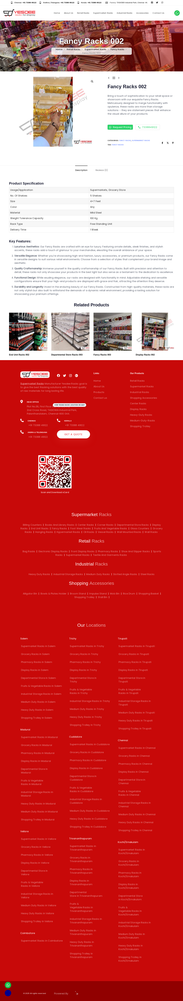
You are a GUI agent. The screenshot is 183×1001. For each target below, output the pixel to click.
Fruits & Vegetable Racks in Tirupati (129, 691)
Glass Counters (139, 528)
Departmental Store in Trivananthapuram (86, 894)
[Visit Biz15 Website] (76, 994)
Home (57, 13)
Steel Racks (147, 574)
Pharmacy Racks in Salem (36, 662)
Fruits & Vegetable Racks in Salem (41, 686)
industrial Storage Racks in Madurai (37, 793)
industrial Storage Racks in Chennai (134, 804)
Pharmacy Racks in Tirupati (134, 662)
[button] (92, 81)
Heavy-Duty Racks (141, 415)
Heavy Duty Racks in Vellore (37, 913)
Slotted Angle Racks (125, 574)
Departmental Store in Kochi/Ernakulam (130, 897)
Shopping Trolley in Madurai (38, 819)
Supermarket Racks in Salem (38, 646)
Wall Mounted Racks (128, 532)
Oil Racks (88, 532)
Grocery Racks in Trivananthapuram (81, 859)
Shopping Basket (148, 593)
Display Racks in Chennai (133, 771)
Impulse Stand (98, 593)
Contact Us (158, 13)
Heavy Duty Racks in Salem (37, 709)
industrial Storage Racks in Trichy (90, 701)
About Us (68, 13)
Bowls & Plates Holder (54, 593)
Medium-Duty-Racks (142, 420)
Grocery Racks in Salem (35, 654)
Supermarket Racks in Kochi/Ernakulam (131, 851)
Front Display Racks (82, 551)
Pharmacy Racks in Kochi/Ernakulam (129, 874)
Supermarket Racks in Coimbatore (42, 940)
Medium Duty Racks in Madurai (39, 811)
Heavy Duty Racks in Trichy (86, 717)
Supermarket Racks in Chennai (136, 748)
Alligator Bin (30, 593)
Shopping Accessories (143, 398)
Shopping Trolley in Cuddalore (88, 826)
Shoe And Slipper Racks (135, 551)
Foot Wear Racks (80, 528)
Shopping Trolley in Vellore (37, 921)
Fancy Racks (117, 49)
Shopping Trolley (140, 426)
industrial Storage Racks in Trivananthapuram (86, 920)
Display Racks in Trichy (83, 670)
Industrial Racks (124, 13)
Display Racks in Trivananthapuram (81, 882)
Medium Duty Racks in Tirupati (136, 712)
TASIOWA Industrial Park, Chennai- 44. (132, 3)
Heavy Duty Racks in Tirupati (135, 720)
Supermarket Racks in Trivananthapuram (83, 847)
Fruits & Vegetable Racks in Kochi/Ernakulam (130, 911)
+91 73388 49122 (29, 3)
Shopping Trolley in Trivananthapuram (81, 955)
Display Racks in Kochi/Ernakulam (128, 886)
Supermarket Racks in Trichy (87, 646)
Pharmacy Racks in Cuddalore (88, 760)
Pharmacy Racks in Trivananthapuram (81, 871)
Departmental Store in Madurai (34, 770)
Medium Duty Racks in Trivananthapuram (83, 932)
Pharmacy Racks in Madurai (38, 753)
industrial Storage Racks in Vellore (37, 895)
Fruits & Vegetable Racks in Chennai (129, 793)
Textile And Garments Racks (110, 555)
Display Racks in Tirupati (133, 670)
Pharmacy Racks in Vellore (37, 855)
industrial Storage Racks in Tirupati (134, 702)
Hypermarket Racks (68, 532)
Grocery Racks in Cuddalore (87, 752)
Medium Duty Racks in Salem (38, 702)
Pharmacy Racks (108, 551)
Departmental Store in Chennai (131, 781)
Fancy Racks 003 (102, 355)
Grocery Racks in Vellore (35, 847)
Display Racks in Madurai (36, 761)
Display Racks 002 (145, 355)
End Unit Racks (39, 528)
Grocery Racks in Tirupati (133, 654)
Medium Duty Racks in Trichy (87, 709)
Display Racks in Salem (35, 670)
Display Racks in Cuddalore (86, 768)
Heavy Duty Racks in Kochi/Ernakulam (130, 947)
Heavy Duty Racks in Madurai (38, 803)
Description (81, 170)
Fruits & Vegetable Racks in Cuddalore (81, 789)
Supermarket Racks (103, 13)
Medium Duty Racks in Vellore (38, 905)
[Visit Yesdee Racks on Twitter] (157, 2)
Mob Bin (114, 593)
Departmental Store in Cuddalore (83, 778)
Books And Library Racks (59, 525)
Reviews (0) (101, 170)
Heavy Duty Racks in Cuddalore (88, 818)
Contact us (100, 398)
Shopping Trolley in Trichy (85, 725)
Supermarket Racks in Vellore (38, 839)
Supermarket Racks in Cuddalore (90, 744)
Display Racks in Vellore (35, 862)
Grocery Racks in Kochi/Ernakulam (128, 863)
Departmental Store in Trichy (83, 679)
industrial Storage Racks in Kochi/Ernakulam (134, 924)
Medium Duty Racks (98, 574)
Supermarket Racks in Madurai (39, 737)
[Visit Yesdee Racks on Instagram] (162, 2)
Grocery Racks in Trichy (84, 654)
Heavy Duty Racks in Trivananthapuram (82, 943)
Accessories (142, 13)
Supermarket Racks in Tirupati (136, 646)
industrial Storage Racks (68, 574)
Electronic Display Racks (53, 551)
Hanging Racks (44, 532)
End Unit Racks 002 (19, 355)
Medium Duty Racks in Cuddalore (90, 810)
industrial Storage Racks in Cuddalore (86, 801)
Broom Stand (78, 593)
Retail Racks (83, 13)
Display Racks (138, 409)
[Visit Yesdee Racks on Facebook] (152, 2)
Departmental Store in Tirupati (131, 679)
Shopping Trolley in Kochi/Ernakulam (129, 958)
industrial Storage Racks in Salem (41, 694)
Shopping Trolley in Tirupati (134, 728)
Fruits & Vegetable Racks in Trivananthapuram (81, 907)
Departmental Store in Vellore (34, 872)
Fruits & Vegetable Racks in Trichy (81, 691)
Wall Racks (151, 532)
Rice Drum (129, 593)
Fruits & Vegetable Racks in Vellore (32, 884)
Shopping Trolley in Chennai (135, 830)
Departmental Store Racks (132, 525)
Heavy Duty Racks (39, 574)
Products (98, 392)
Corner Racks (105, 525)
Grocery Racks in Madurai (36, 745)
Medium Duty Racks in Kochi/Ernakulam (131, 935)
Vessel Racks (105, 532)
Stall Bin (102, 597)
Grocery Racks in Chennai (134, 756)
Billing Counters (32, 525)
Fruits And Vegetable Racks (110, 528)
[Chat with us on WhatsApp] (177, 13)
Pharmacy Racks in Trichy (85, 662)
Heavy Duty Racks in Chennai (135, 822)
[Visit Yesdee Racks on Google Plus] (76, 376)
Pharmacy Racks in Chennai (135, 763)
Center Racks (138, 403)
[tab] (81, 170)
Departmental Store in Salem (38, 678)
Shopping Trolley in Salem (36, 717)
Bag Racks (29, 551)
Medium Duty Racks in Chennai (136, 814)
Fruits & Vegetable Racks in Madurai (32, 782)
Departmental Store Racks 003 (67, 355)
